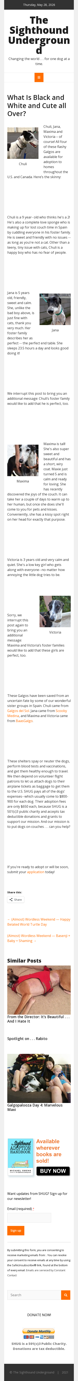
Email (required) (20, 1208)
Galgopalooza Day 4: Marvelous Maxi (35, 1107)
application (35, 872)
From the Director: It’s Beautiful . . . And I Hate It (38, 1019)
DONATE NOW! (39, 1315)
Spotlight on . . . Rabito (27, 1038)
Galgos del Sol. (18, 710)
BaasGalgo (24, 721)
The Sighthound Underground (39, 35)
